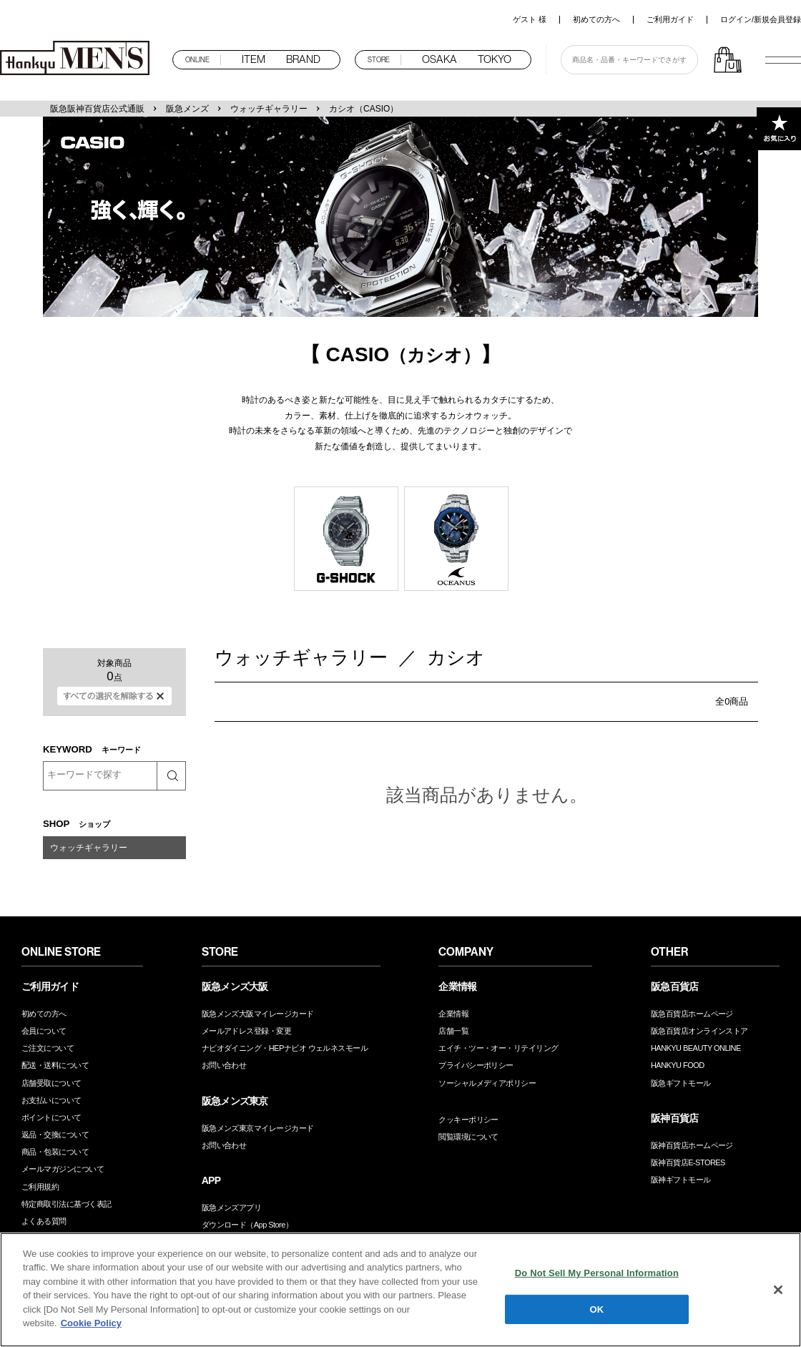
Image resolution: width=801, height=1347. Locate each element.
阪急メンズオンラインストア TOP (78, 59)
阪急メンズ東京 (235, 1101)
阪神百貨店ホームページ (692, 1145)
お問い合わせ (224, 1065)
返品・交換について (55, 1134)
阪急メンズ (187, 108)
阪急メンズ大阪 (235, 986)
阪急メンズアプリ (232, 1207)
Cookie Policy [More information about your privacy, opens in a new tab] (91, 1323)
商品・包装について (55, 1151)
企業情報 (453, 1013)
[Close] (778, 1290)
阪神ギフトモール (681, 1179)
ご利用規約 (40, 1186)
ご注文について (47, 1048)
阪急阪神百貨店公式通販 (97, 108)
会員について (44, 1031)
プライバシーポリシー (475, 1065)
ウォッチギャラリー (269, 108)
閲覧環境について (468, 1136)
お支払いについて (51, 1100)
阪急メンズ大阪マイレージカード (258, 1013)
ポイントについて (51, 1117)
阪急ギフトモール (681, 1083)
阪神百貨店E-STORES (688, 1162)
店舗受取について (51, 1083)
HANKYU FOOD (677, 1065)
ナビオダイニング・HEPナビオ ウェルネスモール (285, 1048)
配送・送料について (55, 1065)
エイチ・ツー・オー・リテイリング (498, 1048)
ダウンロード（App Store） (247, 1224)
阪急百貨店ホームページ (692, 1013)
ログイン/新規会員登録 (760, 19)
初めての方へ (596, 19)
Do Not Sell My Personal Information (597, 1273)
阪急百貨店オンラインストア (699, 1031)
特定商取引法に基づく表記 (66, 1204)
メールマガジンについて (62, 1169)
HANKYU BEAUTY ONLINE (696, 1048)
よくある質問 (44, 1221)
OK (597, 1308)
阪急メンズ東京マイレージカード (258, 1128)
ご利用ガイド (670, 19)
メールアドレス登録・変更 (246, 1031)
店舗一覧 (453, 1031)
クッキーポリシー (468, 1119)
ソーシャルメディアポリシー (487, 1083)
